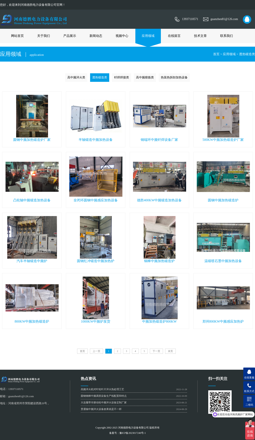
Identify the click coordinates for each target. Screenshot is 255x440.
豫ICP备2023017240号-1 (132, 432)
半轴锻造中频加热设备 (96, 139)
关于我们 (43, 36)
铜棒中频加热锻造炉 (159, 261)
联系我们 (226, 36)
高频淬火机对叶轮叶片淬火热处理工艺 (102, 389)
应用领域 (148, 36)
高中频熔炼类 (145, 77)
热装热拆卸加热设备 (174, 77)
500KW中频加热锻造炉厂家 (223, 139)
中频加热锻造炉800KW (159, 321)
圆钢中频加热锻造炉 (223, 200)
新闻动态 (95, 36)
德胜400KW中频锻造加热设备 (159, 200)
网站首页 (17, 36)
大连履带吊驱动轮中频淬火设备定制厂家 (104, 402)
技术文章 (200, 36)
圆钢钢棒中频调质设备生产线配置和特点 (104, 395)
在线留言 (174, 36)
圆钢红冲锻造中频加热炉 (95, 261)
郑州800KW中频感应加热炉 (223, 321)
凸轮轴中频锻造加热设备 (32, 200)
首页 (216, 54)
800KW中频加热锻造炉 (32, 321)
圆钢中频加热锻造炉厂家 (32, 139)
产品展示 (69, 36)
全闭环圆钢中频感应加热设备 (96, 200)
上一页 (96, 351)
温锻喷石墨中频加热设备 (223, 261)
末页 (170, 351)
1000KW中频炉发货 (95, 321)
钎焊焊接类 (121, 77)
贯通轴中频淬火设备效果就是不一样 (101, 409)
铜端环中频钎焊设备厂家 (159, 139)
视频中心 (122, 36)
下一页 (156, 351)
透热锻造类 (247, 54)
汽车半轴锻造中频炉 (32, 261)
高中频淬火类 (76, 77)
